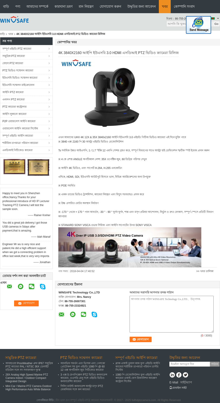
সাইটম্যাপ (186, 382)
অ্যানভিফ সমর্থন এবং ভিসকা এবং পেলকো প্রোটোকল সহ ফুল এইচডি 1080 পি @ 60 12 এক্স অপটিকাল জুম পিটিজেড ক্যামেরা (82, 366)
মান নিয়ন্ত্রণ (86, 6)
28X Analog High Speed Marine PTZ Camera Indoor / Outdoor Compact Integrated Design (27, 378)
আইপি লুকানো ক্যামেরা (14, 114)
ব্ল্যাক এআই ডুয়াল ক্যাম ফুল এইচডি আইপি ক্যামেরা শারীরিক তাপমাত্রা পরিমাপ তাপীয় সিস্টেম (138, 366)
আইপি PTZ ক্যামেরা (13, 92)
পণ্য (17, 6)
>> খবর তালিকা (204, 271)
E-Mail (173, 382)
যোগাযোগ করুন (110, 6)
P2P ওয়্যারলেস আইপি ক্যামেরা (18, 121)
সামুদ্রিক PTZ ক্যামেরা (13, 56)
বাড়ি (6, 6)
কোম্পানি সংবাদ (184, 6)
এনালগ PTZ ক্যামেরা (13, 99)
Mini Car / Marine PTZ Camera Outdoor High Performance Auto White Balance (29, 388)
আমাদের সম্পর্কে (37, 6)
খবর (165, 6)
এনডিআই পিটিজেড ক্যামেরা (17, 150)
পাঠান (214, 364)
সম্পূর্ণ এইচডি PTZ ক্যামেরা (16, 48)
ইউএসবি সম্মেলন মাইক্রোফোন (18, 85)
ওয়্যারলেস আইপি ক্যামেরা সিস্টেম (20, 128)
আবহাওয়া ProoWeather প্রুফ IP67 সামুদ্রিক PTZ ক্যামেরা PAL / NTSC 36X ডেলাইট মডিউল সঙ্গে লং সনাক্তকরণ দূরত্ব (29, 366)
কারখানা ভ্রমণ (64, 6)
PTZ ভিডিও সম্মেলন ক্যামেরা (17, 70)
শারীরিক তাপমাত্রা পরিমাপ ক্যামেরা (20, 143)
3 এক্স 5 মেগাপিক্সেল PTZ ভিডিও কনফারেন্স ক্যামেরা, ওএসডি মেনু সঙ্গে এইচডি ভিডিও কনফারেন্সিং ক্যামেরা (83, 378)
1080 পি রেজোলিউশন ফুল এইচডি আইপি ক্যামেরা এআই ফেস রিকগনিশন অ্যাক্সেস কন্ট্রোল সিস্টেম (138, 378)
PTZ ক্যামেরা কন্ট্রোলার (14, 106)
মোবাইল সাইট (178, 387)
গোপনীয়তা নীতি (45, 400)
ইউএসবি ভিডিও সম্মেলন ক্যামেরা (19, 77)
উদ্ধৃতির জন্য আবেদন (141, 6)
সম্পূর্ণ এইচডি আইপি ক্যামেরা (17, 135)
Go (216, 23)
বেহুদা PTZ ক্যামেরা (12, 63)
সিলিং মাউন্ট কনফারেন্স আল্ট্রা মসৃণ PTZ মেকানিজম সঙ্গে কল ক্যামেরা (81, 388)
